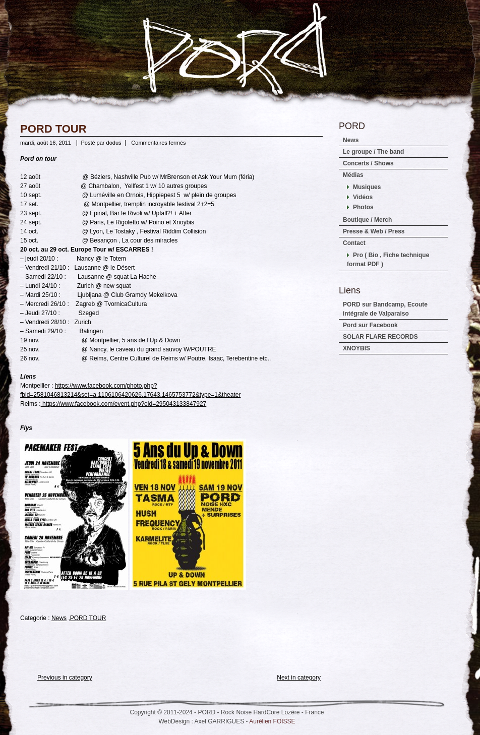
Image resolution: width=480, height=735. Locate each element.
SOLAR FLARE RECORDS (380, 336)
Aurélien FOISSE (272, 721)
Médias (353, 174)
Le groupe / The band (373, 151)
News (59, 618)
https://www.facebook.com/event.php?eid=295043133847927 (124, 403)
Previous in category (64, 677)
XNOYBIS (356, 348)
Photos (363, 207)
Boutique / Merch (367, 219)
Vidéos (363, 197)
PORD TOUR (53, 128)
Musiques (367, 187)
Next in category (299, 677)
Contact (354, 243)
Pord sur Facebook (370, 325)
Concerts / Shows (368, 163)
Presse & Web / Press (374, 231)
